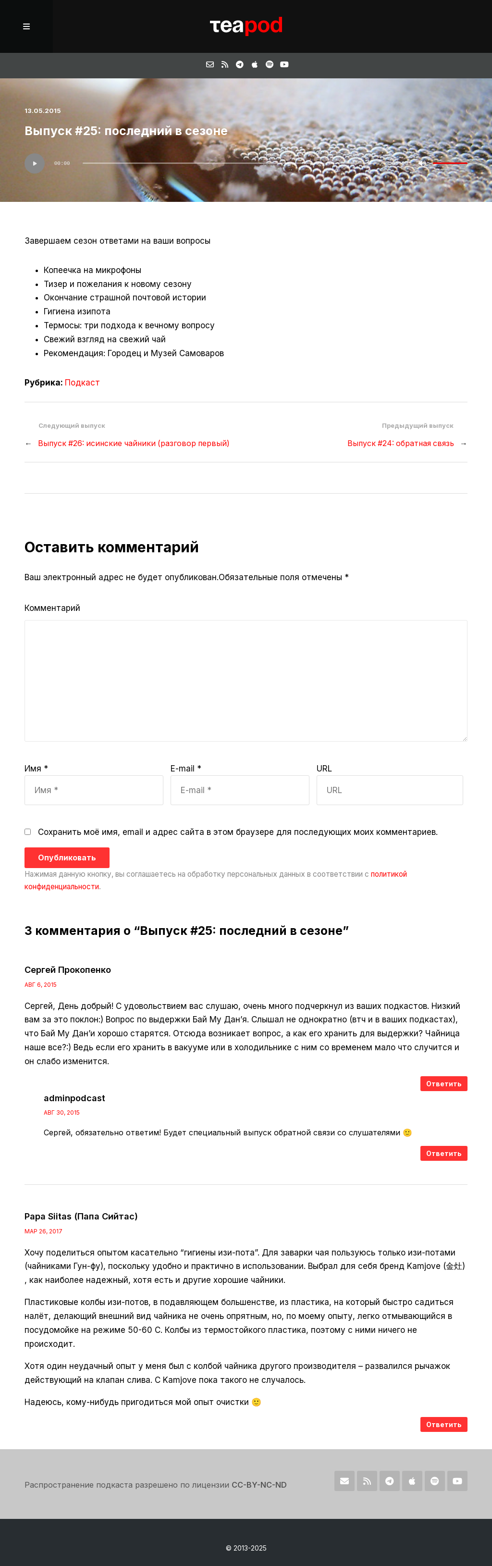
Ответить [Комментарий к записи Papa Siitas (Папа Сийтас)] (444, 1424)
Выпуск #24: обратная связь (400, 443)
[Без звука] (422, 163)
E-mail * (186, 768)
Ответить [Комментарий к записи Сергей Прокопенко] (444, 1084)
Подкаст (82, 382)
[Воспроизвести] (35, 163)
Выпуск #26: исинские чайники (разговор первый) (134, 443)
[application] (246, 163)
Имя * (36, 768)
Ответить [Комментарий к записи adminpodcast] (444, 1153)
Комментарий (52, 608)
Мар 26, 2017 (43, 1231)
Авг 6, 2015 (41, 984)
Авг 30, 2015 (62, 1112)
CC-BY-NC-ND (259, 1485)
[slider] (231, 163)
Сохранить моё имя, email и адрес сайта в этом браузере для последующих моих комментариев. (238, 832)
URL (324, 768)
